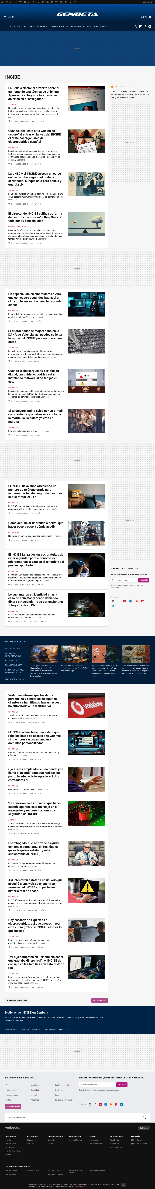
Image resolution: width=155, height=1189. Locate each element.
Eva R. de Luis (20, 361)
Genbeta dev (16, 641)
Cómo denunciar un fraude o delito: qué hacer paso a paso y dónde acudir (35, 524)
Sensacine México (54, 1171)
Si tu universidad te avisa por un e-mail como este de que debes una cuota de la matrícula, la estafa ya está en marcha (35, 416)
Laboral (60, 1029)
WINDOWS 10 (77, 26)
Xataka (8, 1140)
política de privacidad (111, 1090)
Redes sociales (49, 1029)
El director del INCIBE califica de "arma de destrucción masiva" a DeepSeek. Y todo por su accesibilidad (35, 217)
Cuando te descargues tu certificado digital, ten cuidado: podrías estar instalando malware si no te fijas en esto (33, 376)
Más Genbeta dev (13, 679)
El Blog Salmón (137, 1140)
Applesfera (10, 1147)
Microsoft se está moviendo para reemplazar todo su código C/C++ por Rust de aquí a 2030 (74, 668)
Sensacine (52, 1140)
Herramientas (11, 1090)
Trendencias (115, 1140)
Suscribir (144, 580)
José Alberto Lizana (23, 622)
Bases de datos (12, 661)
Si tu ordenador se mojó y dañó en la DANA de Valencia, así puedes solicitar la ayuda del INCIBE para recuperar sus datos (35, 336)
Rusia (140, 94)
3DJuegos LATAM (33, 1171)
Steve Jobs (144, 91)
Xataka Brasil (11, 1174)
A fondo (12, 105)
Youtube (125, 601)
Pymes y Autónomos (139, 1144)
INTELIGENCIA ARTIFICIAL (36, 26)
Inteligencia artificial (19, 227)
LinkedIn (113, 606)
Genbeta (77, 14)
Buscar (144, 1117)
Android (123, 98)
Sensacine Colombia (55, 1174)
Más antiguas (99, 1000)
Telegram (149, 26)
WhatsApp (35, 1100)
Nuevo (143, 17)
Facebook (145, 26)
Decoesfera (114, 1144)
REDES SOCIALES (60, 26)
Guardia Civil (129, 94)
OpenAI (133, 91)
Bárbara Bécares (22, 121)
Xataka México (11, 1171)
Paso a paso (13, 532)
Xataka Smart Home (13, 1151)
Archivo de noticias (18, 1000)
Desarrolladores (13, 665)
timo (68, 1029)
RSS (137, 601)
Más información (81, 1186)
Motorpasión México (97, 1171)
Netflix (8, 1100)
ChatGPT (114, 91)
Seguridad (13, 148)
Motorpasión (94, 1140)
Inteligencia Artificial (63, 1100)
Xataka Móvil (11, 1144)
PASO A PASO (100, 26)
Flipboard (140, 26)
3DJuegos (31, 1140)
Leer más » (21, 160)
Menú (11, 17)
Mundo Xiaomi (11, 1155)
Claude (124, 91)
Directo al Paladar (75, 1140)
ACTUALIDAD (15, 26)
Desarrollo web (12, 649)
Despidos (117, 94)
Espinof (50, 1144)
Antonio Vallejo (21, 513)
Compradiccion (116, 1147)
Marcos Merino (21, 164)
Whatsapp (133, 98)
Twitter (135, 26)
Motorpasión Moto (96, 1144)
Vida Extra (30, 1144)
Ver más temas (13, 1106)
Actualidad (13, 348)
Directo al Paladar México (75, 1172)
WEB (89, 26)
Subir (142, 1128)
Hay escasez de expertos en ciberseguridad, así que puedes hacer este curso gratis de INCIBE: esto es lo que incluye (35, 925)
